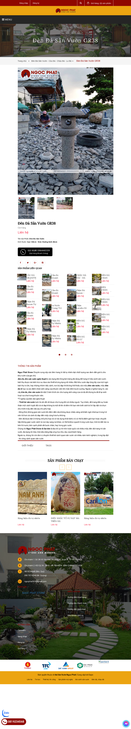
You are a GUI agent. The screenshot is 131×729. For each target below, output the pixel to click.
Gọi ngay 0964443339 (35, 252)
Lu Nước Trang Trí (56, 306)
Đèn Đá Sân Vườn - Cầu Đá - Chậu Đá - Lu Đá (51, 61)
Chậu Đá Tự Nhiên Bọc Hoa (56, 322)
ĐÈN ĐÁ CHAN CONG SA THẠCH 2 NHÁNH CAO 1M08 (106, 277)
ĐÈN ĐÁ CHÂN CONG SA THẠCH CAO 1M (106, 301)
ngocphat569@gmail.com (35, 581)
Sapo (91, 667)
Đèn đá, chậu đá (98, 672)
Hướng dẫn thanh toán (77, 603)
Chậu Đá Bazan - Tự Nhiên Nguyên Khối (81, 292)
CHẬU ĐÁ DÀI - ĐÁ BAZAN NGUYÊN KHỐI (81, 277)
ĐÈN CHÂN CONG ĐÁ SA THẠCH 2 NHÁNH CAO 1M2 (106, 289)
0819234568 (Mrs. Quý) (34, 572)
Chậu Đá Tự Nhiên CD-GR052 (31, 330)
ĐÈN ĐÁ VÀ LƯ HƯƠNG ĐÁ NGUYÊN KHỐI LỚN (81, 338)
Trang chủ (23, 61)
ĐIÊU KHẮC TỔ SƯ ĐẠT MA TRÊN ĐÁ (65, 520)
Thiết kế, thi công (49, 672)
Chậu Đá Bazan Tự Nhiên (31, 303)
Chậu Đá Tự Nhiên (56, 337)
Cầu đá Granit (29, 287)
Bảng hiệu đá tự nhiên (29, 518)
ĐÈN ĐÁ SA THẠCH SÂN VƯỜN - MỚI (80, 322)
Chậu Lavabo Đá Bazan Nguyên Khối (81, 307)
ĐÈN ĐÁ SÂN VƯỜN (105, 316)
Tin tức (37, 672)
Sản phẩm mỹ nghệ (65, 672)
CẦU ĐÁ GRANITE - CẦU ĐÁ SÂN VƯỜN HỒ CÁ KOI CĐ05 (31, 277)
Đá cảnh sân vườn (82, 672)
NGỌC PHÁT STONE (33, 593)
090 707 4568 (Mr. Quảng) (35, 576)
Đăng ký (21, 642)
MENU (7, 19)
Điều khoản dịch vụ (75, 615)
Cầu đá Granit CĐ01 (54, 292)
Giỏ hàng (21, 649)
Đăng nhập (22, 637)
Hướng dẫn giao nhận (77, 609)
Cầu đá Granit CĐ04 (54, 277)
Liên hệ (29, 672)
